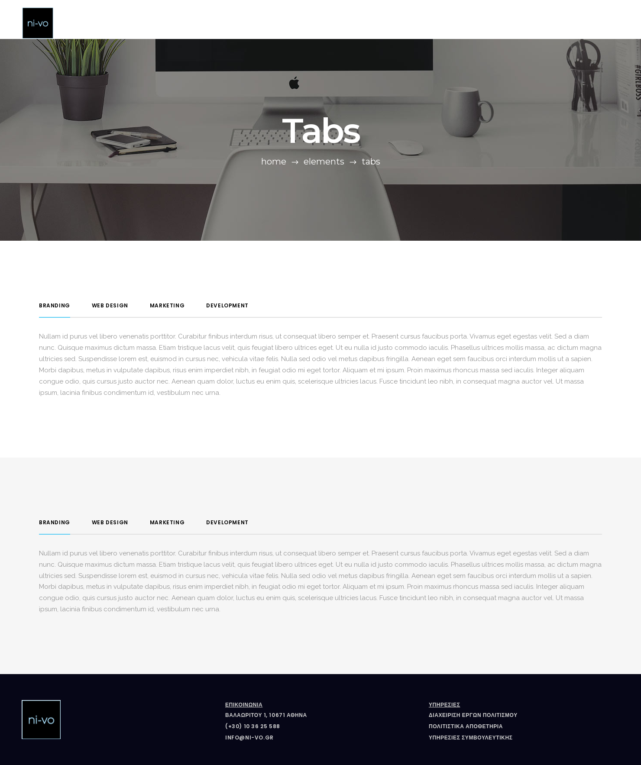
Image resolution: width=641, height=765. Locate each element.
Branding (54, 305)
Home (273, 161)
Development (227, 305)
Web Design (110, 305)
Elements (324, 161)
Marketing (167, 305)
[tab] (54, 305)
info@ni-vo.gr (249, 737)
